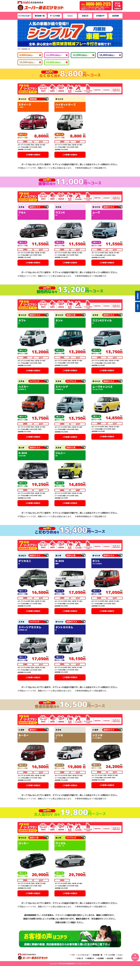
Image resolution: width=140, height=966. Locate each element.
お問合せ (119, 958)
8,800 (26, 55)
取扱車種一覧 (40, 16)
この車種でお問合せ (33, 155)
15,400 (107, 55)
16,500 (27, 62)
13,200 (81, 55)
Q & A (70, 16)
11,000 (54, 55)
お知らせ (85, 16)
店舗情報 (100, 958)
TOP (73, 955)
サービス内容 (55, 16)
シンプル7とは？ (24, 16)
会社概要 (115, 16)
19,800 (54, 62)
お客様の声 (100, 16)
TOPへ (135, 958)
